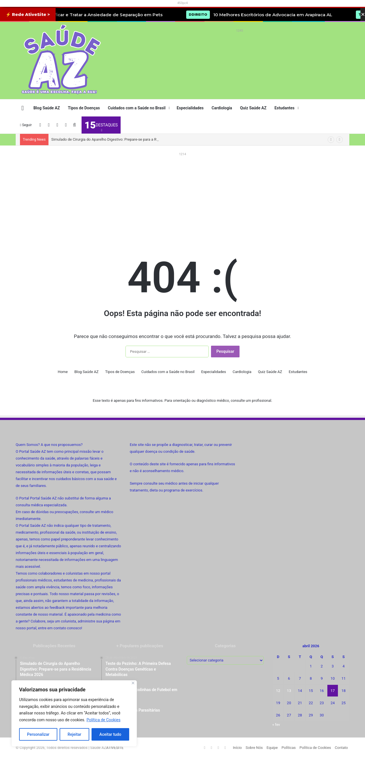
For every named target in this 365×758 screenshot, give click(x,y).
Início (237, 747)
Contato (341, 747)
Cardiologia (222, 108)
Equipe (272, 747)
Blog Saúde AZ (46, 108)
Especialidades (190, 108)
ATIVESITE (114, 747)
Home (63, 372)
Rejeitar (74, 734)
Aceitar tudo (110, 734)
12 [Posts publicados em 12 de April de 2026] (278, 691)
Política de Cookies (103, 720)
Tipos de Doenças (84, 108)
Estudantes (284, 108)
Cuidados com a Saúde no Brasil (136, 108)
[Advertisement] (239, 47)
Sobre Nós (254, 747)
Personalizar (38, 734)
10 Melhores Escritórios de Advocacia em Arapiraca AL (285, 15)
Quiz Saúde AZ (253, 108)
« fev (276, 724)
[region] (74, 713)
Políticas (288, 747)
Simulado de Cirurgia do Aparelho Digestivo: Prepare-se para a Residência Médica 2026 (122, 139)
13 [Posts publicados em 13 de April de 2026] (289, 691)
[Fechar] (133, 683)
